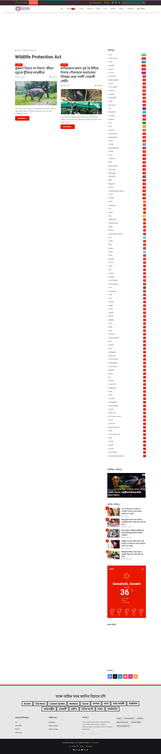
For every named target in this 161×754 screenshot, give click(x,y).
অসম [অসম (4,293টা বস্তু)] (106, 703)
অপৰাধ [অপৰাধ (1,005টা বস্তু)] (96, 703)
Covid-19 (112, 130)
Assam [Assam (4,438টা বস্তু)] (119, 718)
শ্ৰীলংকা (111, 449)
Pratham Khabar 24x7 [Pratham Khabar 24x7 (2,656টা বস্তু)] (123, 726)
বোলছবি (111, 198)
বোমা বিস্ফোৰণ (113, 359)
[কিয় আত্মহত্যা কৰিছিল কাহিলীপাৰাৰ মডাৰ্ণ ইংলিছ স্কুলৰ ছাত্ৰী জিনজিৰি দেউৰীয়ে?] (113, 533)
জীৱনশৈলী (112, 112)
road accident (113, 406)
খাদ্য (110, 209)
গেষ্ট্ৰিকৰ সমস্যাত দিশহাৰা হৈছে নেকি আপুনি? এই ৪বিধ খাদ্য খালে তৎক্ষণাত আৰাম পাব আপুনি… (133, 543)
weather (111, 320)
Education (112, 169)
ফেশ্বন (110, 295)
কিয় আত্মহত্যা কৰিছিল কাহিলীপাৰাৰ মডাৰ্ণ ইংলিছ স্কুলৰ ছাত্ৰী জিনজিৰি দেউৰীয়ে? (132, 533)
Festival (111, 277)
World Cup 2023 (114, 427)
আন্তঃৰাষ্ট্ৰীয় (112, 98)
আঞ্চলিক (111, 91)
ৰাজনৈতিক (112, 76)
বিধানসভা (112, 334)
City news (112, 105)
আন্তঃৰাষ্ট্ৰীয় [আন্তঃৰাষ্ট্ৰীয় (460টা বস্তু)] (49, 709)
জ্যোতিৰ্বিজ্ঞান (113, 280)
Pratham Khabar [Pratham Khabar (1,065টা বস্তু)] (136, 722)
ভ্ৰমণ (110, 237)
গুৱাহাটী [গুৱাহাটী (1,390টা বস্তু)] (63, 709)
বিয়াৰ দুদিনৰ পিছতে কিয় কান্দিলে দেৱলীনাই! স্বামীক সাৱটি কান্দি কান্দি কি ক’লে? (133, 522)
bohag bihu (112, 352)
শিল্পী (110, 180)
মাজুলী (111, 445)
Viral (110, 298)
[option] (126, 485)
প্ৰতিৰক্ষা (111, 302)
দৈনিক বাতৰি (113, 58)
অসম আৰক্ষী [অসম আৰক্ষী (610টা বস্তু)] (118, 703)
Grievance (52, 722)
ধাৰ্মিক (110, 202)
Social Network (114, 148)
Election (111, 259)
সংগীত (111, 194)
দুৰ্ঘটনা (111, 101)
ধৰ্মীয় (110, 162)
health (111, 305)
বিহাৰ (110, 395)
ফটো (110, 287)
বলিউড (111, 151)
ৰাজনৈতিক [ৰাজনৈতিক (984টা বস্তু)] (112, 709)
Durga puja (112, 388)
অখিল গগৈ (112, 413)
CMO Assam (113, 134)
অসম (81, 9)
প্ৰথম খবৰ (95, 743)
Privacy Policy (53, 726)
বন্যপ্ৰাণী (18, 65)
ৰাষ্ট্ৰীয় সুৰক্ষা (112, 219)
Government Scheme (116, 234)
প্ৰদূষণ (110, 323)
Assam (111, 69)
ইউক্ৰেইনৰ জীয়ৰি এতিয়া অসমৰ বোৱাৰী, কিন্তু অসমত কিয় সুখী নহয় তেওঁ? (132, 554)
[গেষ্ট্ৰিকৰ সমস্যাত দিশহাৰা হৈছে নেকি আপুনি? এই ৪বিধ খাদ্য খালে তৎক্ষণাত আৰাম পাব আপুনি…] (113, 544)
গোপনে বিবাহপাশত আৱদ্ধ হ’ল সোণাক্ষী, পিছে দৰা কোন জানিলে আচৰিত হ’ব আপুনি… (131, 511)
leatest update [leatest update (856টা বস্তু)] (57, 703)
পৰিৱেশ (129, 9)
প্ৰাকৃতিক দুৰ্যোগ (113, 223)
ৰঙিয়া (110, 431)
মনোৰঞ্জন (112, 116)
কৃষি (110, 270)
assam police (113, 166)
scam (110, 330)
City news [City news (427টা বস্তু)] (40, 703)
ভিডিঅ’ (17, 729)
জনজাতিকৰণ (113, 452)
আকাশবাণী (112, 384)
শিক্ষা (110, 245)
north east (112, 205)
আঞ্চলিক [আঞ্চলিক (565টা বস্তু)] (133, 703)
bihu (110, 341)
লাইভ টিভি (18, 726)
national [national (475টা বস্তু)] (73, 703)
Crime (111, 212)
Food (110, 391)
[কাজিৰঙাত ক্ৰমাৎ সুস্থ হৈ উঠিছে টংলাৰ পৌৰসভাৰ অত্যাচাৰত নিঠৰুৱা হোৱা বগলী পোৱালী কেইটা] (81, 101)
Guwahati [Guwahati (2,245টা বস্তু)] (140, 718)
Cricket (111, 345)
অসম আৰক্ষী (113, 87)
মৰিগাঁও (111, 441)
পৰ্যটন (110, 255)
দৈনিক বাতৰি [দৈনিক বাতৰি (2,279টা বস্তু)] (87, 709)
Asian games (113, 363)
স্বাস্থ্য (110, 126)
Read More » (22, 118)
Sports (111, 248)
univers (111, 313)
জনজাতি (112, 398)
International (113, 137)
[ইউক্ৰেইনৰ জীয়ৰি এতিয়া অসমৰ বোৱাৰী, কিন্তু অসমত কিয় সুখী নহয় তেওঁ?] (113, 555)
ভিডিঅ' (111, 316)
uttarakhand (113, 402)
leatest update (113, 80)
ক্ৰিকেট (111, 262)
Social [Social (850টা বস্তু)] (85, 703)
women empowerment (116, 456)
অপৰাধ (113, 9)
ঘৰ (61, 9)
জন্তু (120, 9)
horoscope (112, 291)
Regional (112, 184)
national (111, 94)
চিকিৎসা (111, 230)
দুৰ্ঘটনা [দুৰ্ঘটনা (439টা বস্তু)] (74, 709)
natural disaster (114, 338)
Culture (111, 273)
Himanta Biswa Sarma (116, 191)
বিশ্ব (97, 9)
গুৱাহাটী (111, 65)
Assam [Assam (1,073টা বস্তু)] (27, 703)
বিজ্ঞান (111, 252)
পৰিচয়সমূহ (18, 733)
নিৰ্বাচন (111, 309)
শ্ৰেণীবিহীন (112, 176)
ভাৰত (88, 9)
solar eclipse (113, 366)
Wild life (111, 370)
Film (110, 348)
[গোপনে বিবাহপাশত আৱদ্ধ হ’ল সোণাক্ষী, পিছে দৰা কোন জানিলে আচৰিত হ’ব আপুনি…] (113, 512)
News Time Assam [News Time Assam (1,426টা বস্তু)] (122, 722)
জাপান (111, 420)
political (111, 119)
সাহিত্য (111, 241)
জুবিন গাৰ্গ (112, 424)
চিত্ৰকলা (111, 381)
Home (18, 50)
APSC (110, 327)
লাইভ (70, 9)
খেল (105, 9)
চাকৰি (110, 266)
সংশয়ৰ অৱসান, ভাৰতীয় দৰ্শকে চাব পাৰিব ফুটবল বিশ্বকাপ (55, 2)
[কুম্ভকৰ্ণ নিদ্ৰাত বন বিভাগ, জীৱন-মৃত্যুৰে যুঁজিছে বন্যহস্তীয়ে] (36, 93)
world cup (112, 356)
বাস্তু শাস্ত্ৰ (111, 409)
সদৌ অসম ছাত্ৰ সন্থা (115, 416)
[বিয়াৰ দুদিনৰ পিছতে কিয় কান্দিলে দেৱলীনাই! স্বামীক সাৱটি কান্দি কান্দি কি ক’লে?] (113, 523)
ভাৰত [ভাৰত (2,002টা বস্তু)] (100, 709)
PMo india (112, 173)
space (111, 373)
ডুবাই (110, 438)
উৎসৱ (111, 155)
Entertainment (113, 284)
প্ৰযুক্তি (111, 227)
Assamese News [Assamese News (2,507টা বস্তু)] (129, 718)
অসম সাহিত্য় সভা (114, 434)
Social (111, 83)
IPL (110, 377)
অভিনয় (111, 187)
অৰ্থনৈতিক (112, 159)
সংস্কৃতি (111, 141)
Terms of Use (53, 729)
